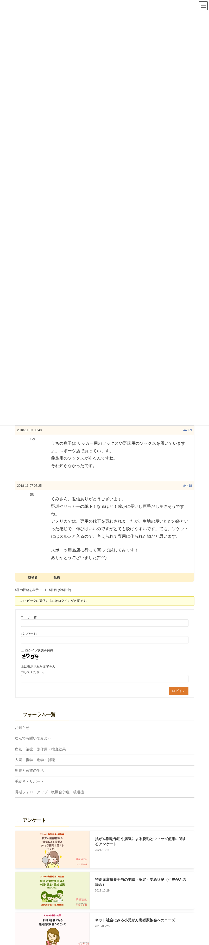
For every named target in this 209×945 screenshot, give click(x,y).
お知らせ (22, 728)
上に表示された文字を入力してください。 (38, 669)
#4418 (187, 486)
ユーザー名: (29, 617)
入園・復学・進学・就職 (35, 760)
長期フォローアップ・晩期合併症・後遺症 (49, 792)
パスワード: (29, 634)
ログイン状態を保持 (39, 650)
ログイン (178, 691)
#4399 (187, 430)
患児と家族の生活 (29, 770)
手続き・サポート (29, 781)
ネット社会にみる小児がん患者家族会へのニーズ (135, 920)
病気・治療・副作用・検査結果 (40, 749)
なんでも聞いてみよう (33, 738)
